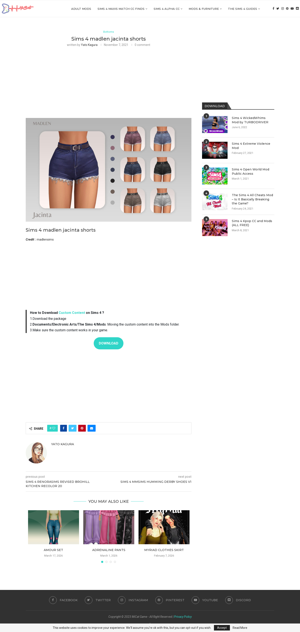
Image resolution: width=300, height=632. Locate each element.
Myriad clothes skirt (164, 550)
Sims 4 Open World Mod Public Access (250, 171)
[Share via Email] (92, 428)
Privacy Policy (183, 616)
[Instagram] (282, 8)
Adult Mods (81, 8)
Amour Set (53, 550)
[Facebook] (273, 8)
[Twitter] (277, 8)
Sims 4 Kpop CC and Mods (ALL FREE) (252, 223)
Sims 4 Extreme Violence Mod (251, 146)
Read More (240, 627)
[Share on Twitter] (72, 428)
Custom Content (72, 313)
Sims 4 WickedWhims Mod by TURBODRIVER (250, 120)
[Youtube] (292, 8)
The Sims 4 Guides (242, 8)
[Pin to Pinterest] (82, 428)
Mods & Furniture (204, 8)
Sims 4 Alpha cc (167, 8)
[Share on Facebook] (63, 428)
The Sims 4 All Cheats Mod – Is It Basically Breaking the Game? (252, 199)
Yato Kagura (89, 45)
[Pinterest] (287, 8)
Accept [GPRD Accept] (222, 627)
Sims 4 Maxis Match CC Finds (121, 8)
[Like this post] (53, 428)
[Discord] (297, 8)
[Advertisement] (108, 82)
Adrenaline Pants (108, 550)
